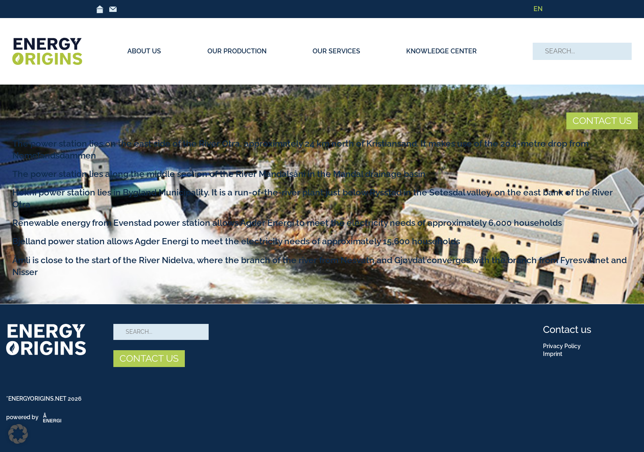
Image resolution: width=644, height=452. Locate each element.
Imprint (552, 354)
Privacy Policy (562, 346)
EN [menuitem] (538, 9)
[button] (18, 434)
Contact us (567, 329)
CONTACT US (602, 120)
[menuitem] (538, 9)
